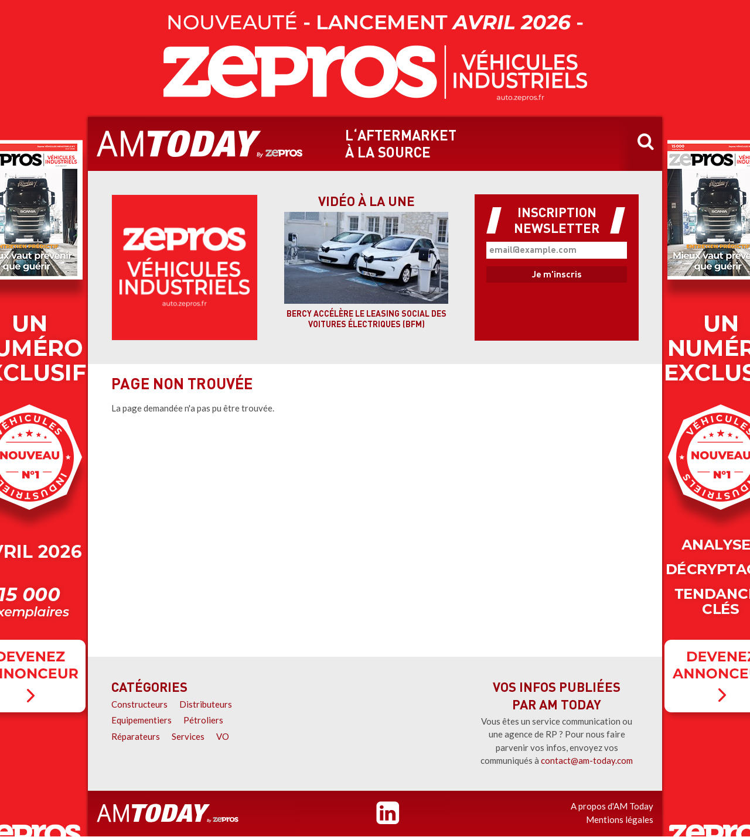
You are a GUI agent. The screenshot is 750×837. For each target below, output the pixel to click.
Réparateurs (135, 736)
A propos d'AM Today (612, 806)
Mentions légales (619, 819)
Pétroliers (203, 720)
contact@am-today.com (587, 760)
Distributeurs (205, 704)
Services (188, 736)
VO (222, 736)
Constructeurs (139, 704)
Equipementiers (141, 720)
